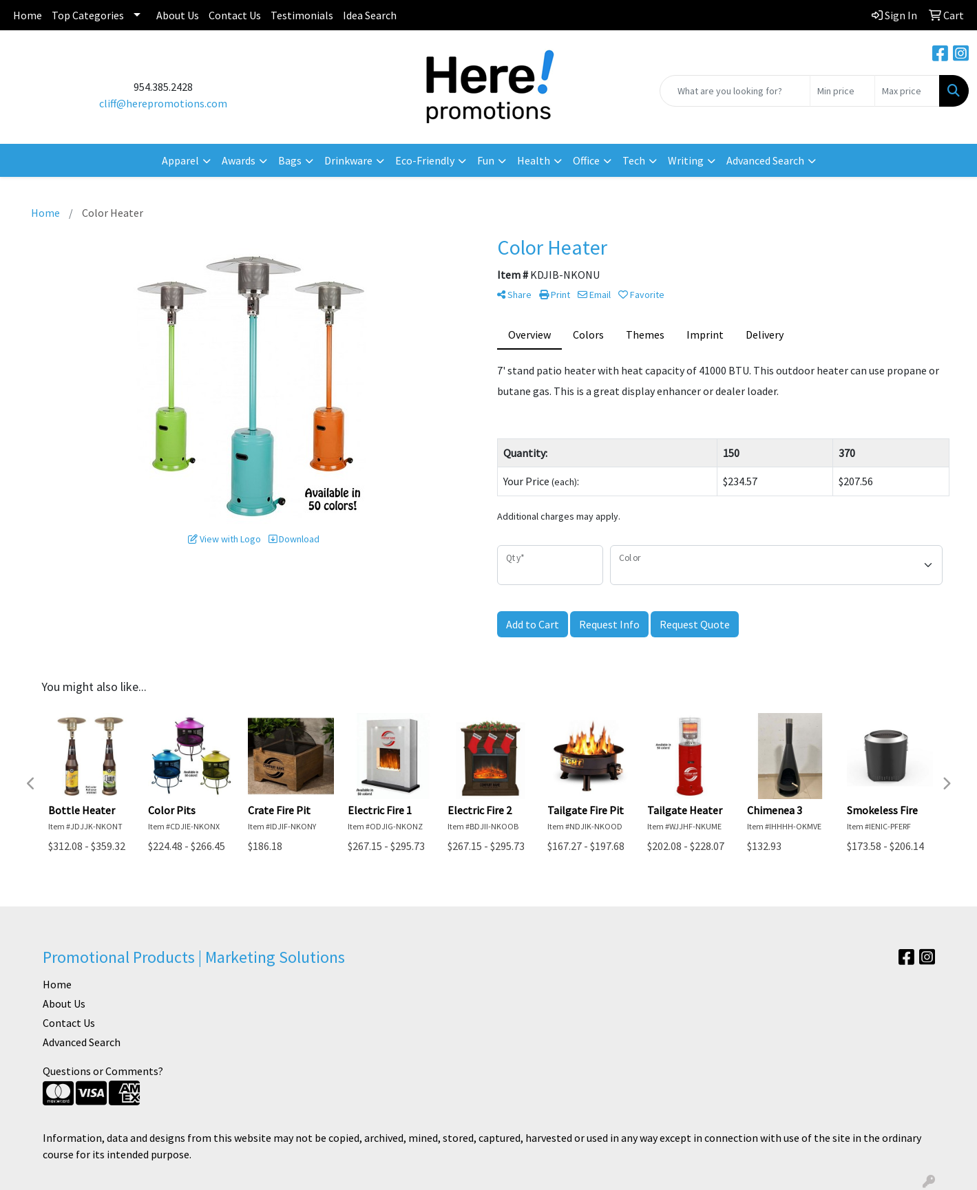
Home (27, 15)
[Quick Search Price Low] (842, 91)
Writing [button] (686, 160)
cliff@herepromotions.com (163, 103)
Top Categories (88, 15)
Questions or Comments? (103, 1071)
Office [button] (586, 160)
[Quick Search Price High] (907, 91)
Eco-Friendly (424, 160)
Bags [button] (290, 160)
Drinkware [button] (348, 160)
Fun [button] (485, 160)
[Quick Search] (735, 91)
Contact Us (235, 15)
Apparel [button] (180, 160)
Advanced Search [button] (765, 160)
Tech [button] (633, 160)
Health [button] (533, 160)
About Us (177, 15)
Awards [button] (238, 160)
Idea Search (370, 15)
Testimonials (302, 15)
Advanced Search (81, 1042)
